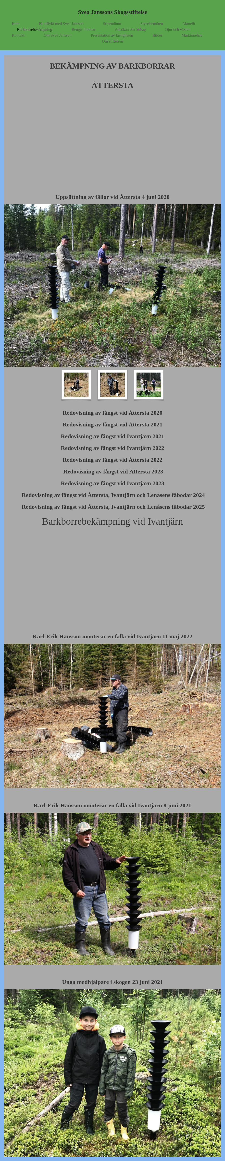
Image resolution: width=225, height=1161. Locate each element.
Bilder (157, 35)
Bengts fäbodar (83, 29)
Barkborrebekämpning (34, 29)
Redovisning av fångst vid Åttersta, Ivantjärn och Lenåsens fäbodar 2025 (113, 507)
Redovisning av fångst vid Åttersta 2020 (112, 413)
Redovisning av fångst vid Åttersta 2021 (112, 424)
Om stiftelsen (112, 41)
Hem (15, 24)
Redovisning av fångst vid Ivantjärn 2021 (112, 436)
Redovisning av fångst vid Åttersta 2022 (112, 460)
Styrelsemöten (151, 24)
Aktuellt (188, 24)
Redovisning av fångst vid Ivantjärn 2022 (112, 448)
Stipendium (112, 24)
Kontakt (18, 35)
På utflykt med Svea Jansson (61, 24)
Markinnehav (192, 35)
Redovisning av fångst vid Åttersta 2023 (112, 471)
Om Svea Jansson (58, 35)
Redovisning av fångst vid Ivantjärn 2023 (112, 483)
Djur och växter (177, 29)
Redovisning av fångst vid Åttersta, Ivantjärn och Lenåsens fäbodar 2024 (112, 495)
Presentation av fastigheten (112, 35)
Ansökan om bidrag (130, 29)
